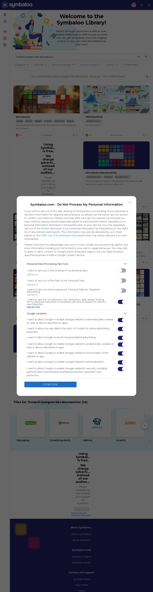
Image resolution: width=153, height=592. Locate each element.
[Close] (130, 202)
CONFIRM (50, 384)
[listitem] (76, 263)
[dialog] (76, 296)
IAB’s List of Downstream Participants (63, 235)
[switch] (122, 270)
